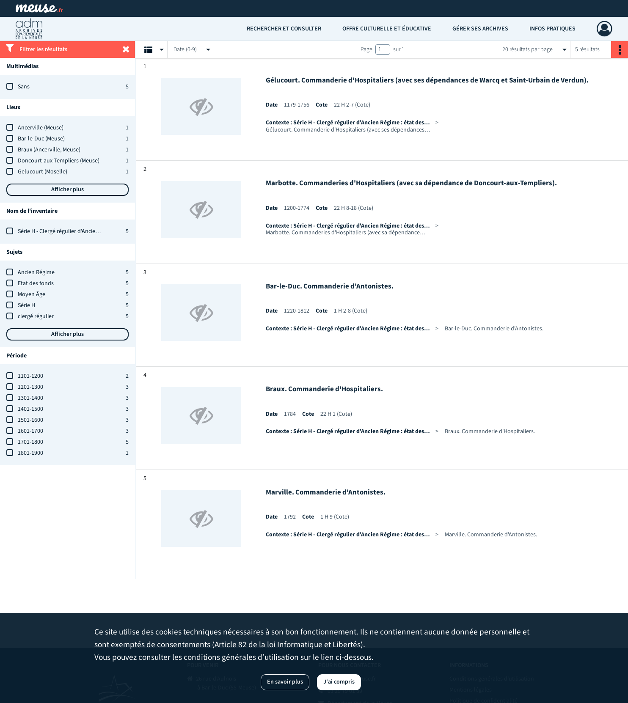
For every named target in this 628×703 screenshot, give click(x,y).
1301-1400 (30, 398)
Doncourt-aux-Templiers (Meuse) (58, 161)
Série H (26, 305)
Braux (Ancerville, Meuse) (49, 150)
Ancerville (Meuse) (40, 128)
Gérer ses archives (480, 29)
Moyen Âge (31, 294)
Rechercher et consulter (284, 29)
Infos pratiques (552, 29)
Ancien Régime (36, 272)
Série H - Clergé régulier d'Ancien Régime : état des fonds (88, 231)
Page (366, 49)
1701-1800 (30, 442)
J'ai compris (339, 682)
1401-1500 (30, 409)
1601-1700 (30, 431)
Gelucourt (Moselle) (42, 172)
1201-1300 (30, 387)
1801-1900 (30, 453)
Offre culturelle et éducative (386, 29)
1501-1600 (30, 420)
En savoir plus (285, 682)
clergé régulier (36, 316)
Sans (24, 86)
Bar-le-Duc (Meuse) (41, 139)
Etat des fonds (36, 283)
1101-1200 (30, 376)
